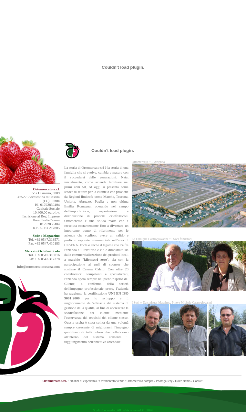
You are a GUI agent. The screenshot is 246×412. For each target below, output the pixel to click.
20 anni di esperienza (83, 381)
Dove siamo (182, 381)
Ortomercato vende (111, 381)
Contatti (198, 381)
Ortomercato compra (140, 381)
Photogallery (164, 381)
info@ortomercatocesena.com (38, 266)
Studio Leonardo (104, 410)
